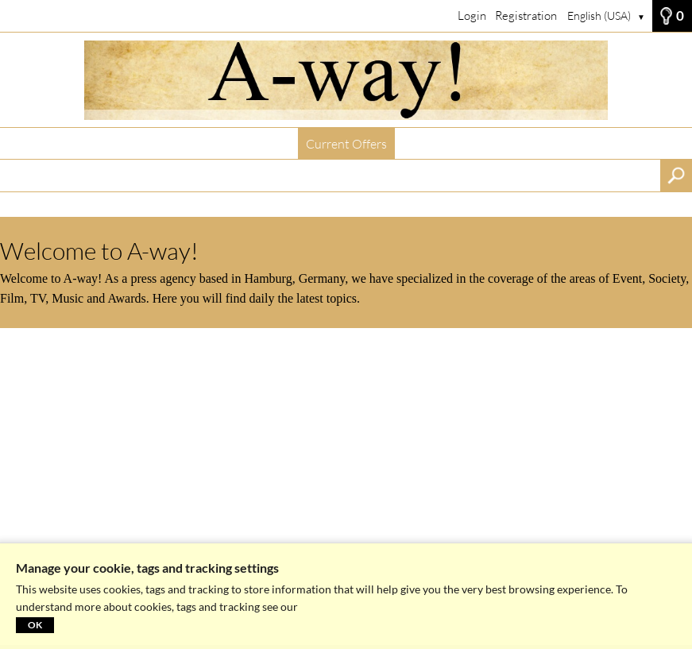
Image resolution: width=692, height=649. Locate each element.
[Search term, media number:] (330, 175)
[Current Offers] (346, 80)
